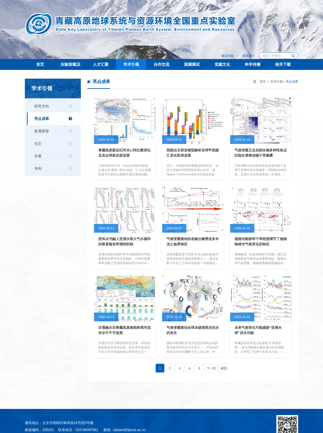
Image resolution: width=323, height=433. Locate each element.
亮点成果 (41, 119)
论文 (38, 144)
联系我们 (248, 55)
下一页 (211, 368)
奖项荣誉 (41, 131)
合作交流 (161, 64)
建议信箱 (227, 55)
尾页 (224, 368)
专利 (38, 168)
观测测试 (192, 64)
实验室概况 (70, 64)
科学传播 (252, 64)
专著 (38, 156)
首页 (40, 64)
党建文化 (222, 64)
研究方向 (41, 106)
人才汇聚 (101, 64)
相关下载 (283, 64)
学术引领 (131, 64)
